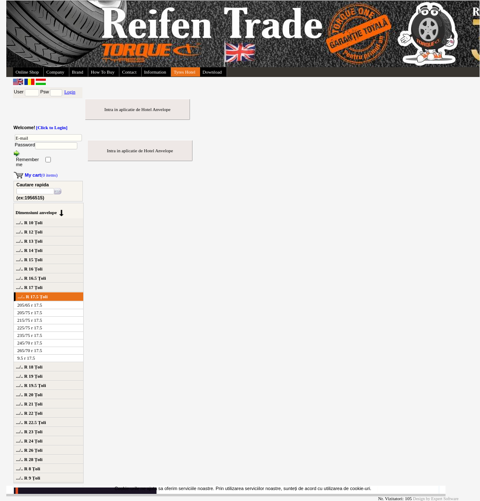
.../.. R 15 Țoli (29, 259)
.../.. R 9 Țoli (28, 477)
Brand (77, 71)
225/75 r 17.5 (29, 327)
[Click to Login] (52, 127)
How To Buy (102, 71)
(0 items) (41, 175)
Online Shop (27, 71)
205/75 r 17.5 (29, 312)
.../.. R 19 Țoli (29, 376)
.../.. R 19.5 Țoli (31, 385)
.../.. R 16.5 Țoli (31, 278)
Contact (129, 71)
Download (212, 71)
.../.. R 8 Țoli (28, 468)
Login (69, 91)
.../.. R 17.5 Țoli (32, 296)
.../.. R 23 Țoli (29, 431)
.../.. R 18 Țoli (29, 366)
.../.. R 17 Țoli (29, 287)
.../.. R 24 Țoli (29, 440)
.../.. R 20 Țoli (29, 394)
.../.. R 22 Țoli (29, 413)
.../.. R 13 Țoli (29, 241)
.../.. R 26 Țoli (29, 450)
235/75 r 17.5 (29, 335)
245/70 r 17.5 (29, 342)
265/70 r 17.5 (29, 350)
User (19, 91)
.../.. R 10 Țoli (29, 222)
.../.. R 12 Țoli (29, 231)
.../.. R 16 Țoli (29, 268)
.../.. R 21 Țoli (29, 403)
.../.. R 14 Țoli (29, 250)
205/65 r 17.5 (29, 304)
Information (155, 71)
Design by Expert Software (436, 498)
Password (25, 144)
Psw (44, 91)
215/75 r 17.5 (29, 320)
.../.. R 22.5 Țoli (31, 422)
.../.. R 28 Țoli (29, 459)
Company (55, 71)
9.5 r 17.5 (26, 358)
